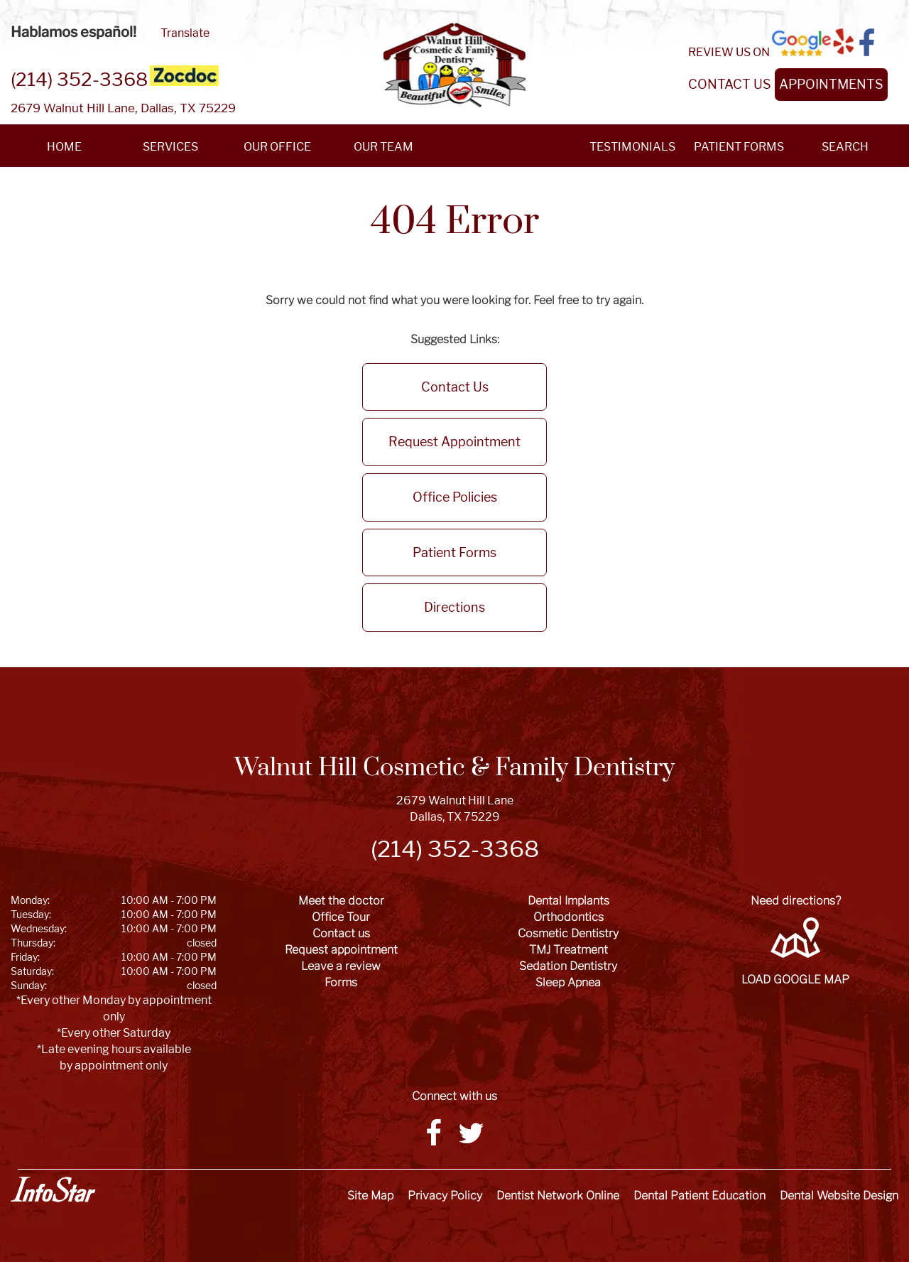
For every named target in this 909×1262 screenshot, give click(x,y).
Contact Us (455, 386)
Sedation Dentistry (568, 966)
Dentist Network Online (557, 1195)
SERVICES (170, 146)
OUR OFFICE (277, 146)
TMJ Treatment (568, 949)
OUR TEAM (383, 146)
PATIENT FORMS (739, 146)
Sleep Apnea (568, 982)
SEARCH (845, 146)
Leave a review (341, 966)
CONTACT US (729, 84)
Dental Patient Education (699, 1195)
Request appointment (341, 949)
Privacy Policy (445, 1195)
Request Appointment (454, 441)
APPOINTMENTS (831, 84)
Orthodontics (568, 917)
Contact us (341, 933)
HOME (64, 146)
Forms (341, 982)
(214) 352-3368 (79, 79)
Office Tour (341, 917)
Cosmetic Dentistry (568, 933)
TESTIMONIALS (632, 146)
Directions (454, 607)
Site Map (370, 1195)
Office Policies (455, 497)
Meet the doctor (341, 900)
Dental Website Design (839, 1195)
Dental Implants (568, 900)
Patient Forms (454, 552)
